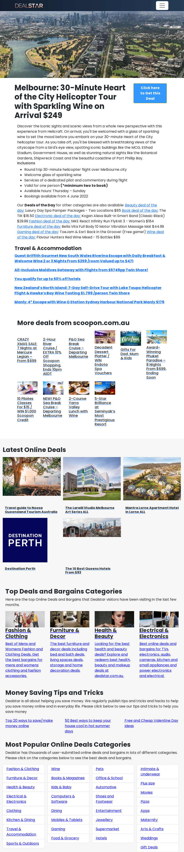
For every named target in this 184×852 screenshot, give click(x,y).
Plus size (148, 783)
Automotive (106, 787)
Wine (55, 768)
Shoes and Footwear (105, 799)
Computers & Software (63, 799)
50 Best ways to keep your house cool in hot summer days (88, 726)
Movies (147, 792)
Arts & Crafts (152, 829)
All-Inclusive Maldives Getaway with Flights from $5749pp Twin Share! (81, 269)
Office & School (109, 778)
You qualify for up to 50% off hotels (47, 278)
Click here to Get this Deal (150, 93)
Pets (100, 768)
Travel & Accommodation (21, 831)
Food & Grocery (65, 838)
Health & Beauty (20, 787)
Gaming (58, 829)
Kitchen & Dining (20, 819)
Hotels (101, 838)
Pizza (145, 801)
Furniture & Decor (22, 778)
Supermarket (107, 829)
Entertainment (109, 810)
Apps (145, 810)
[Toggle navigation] (162, 5)
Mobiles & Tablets (66, 819)
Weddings (149, 838)
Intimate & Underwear (150, 771)
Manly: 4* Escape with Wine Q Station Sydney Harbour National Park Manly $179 (89, 302)
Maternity (149, 819)
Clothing (13, 810)
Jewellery (104, 819)
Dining (56, 810)
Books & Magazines (68, 778)
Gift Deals (149, 847)
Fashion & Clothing (22, 768)
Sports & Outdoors (22, 843)
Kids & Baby (61, 787)
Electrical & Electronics (16, 799)
